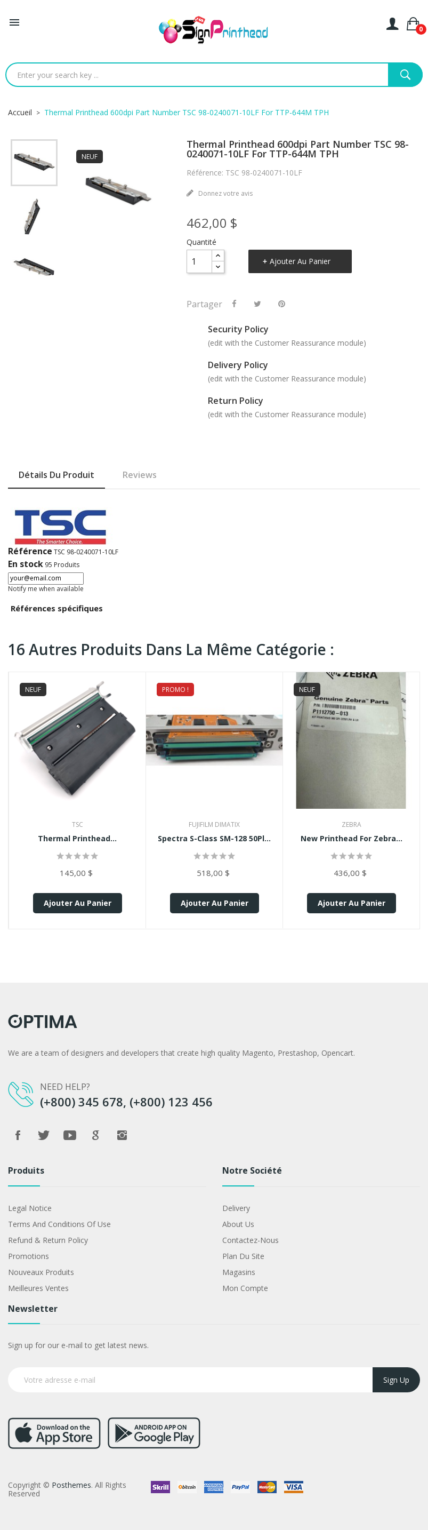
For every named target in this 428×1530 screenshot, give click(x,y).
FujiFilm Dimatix (214, 824)
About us (238, 1224)
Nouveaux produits (41, 1272)
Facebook (17, 1135)
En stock (25, 564)
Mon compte (245, 1288)
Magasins (238, 1272)
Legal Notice (30, 1208)
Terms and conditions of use (59, 1224)
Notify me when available (46, 588)
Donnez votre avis (225, 193)
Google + (96, 1135)
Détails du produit (56, 475)
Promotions (28, 1256)
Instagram (122, 1135)
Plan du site (243, 1256)
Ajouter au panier (300, 261)
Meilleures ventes (38, 1288)
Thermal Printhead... (77, 838)
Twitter (43, 1135)
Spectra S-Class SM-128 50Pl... (214, 838)
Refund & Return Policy (48, 1240)
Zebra (351, 824)
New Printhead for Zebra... (351, 838)
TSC (77, 824)
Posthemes (71, 1485)
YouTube (69, 1135)
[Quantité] (199, 261)
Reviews (140, 475)
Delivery (236, 1208)
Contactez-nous (250, 1240)
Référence (30, 551)
